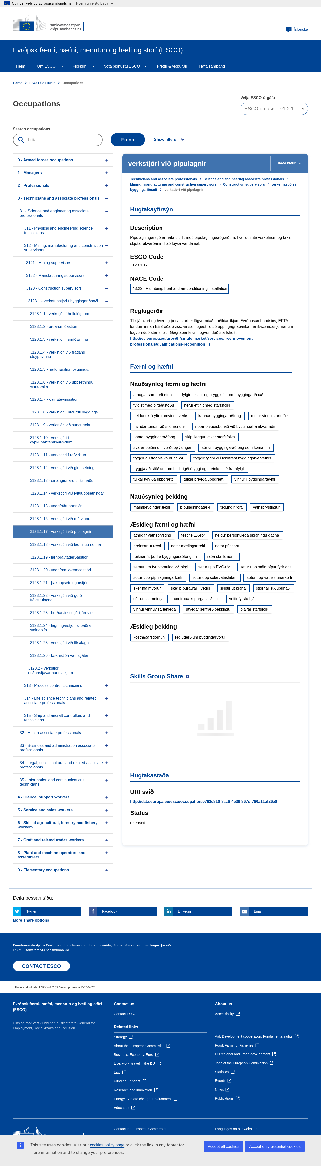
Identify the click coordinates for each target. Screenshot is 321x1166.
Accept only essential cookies (275, 1146)
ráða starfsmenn (221, 556)
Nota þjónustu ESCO (121, 66)
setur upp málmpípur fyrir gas (265, 567)
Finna (127, 139)
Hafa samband (212, 66)
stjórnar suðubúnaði (273, 588)
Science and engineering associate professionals (243, 179)
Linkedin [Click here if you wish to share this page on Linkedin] (184, 911)
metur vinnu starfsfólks (270, 416)
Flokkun (79, 66)
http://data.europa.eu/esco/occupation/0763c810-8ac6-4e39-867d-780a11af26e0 (203, 801)
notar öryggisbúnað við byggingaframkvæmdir (235, 426)
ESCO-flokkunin (42, 83)
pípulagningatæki (195, 507)
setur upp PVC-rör (214, 567)
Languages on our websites (236, 1129)
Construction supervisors (244, 184)
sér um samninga (148, 599)
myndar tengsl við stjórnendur (159, 426)
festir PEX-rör (193, 535)
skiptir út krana (233, 588)
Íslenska (297, 29)
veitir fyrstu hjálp (243, 599)
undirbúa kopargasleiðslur (196, 599)
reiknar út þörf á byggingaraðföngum (165, 556)
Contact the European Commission (140, 1129)
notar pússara (227, 546)
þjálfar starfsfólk (254, 609)
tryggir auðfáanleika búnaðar (158, 458)
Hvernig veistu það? (94, 3)
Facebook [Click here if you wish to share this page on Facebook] (109, 911)
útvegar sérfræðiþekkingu (208, 609)
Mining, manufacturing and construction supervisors (173, 184)
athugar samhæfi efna (152, 395)
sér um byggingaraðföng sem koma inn (236, 447)
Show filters (165, 139)
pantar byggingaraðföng (154, 437)
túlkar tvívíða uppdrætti (153, 479)
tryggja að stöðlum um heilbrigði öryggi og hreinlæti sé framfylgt (188, 469)
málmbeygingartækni (151, 507)
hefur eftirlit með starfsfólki (207, 405)
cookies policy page (107, 1145)
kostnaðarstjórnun (149, 637)
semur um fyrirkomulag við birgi (160, 567)
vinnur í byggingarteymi (254, 479)
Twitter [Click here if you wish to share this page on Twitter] (31, 911)
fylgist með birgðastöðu (153, 405)
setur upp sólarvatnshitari (215, 578)
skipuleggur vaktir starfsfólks (210, 437)
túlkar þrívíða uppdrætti (204, 479)
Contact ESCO (125, 1014)
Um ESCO (46, 66)
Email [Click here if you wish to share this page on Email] (258, 911)
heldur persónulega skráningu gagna (247, 535)
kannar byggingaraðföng (219, 416)
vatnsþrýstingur (266, 507)
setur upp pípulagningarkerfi (157, 578)
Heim (20, 66)
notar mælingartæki (188, 546)
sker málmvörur (146, 588)
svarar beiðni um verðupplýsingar (162, 447)
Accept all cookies (223, 1146)
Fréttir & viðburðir (172, 66)
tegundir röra (231, 507)
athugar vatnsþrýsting (152, 535)
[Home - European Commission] (48, 23)
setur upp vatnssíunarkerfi (269, 578)
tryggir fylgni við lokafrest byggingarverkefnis (232, 458)
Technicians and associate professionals (163, 179)
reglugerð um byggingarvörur (200, 637)
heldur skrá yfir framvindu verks (160, 416)
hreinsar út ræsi (147, 546)
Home (17, 83)
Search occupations (31, 129)
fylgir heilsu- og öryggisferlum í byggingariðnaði (223, 395)
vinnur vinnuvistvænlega (154, 609)
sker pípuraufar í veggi (190, 588)
